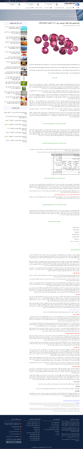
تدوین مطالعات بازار (38, 7)
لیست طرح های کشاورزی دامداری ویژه (33, 423)
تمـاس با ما (7, 1)
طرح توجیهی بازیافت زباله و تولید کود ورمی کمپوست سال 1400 (13, 87)
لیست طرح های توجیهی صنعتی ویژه (33, 422)
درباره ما (12, 1)
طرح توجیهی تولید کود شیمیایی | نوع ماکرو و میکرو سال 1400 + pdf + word (12, 82)
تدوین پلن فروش (29, 7)
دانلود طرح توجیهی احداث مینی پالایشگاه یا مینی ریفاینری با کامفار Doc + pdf (12, 58)
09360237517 (76, 1)
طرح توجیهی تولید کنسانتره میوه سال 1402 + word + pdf (13, 97)
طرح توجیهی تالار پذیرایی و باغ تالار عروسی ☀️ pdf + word (13, 62)
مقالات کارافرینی (37, 429)
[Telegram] (20, 442)
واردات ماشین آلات (48, 7)
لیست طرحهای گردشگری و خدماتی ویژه (33, 425)
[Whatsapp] (19, 1)
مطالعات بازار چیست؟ (55, 426)
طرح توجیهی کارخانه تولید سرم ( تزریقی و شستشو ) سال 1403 (12, 32)
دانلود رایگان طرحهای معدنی (35, 440)
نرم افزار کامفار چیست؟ (55, 424)
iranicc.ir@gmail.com (68, 1)
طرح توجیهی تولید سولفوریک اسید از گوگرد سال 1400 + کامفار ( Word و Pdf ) (12, 72)
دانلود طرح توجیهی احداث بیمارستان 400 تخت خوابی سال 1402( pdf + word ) (12, 68)
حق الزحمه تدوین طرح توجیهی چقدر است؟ (51, 429)
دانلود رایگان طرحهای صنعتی (35, 434)
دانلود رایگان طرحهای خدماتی (35, 438)
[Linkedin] (10, 442)
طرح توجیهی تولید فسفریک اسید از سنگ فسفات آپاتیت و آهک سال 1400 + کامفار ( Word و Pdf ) (12, 78)
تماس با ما (57, 435)
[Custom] (15, 1)
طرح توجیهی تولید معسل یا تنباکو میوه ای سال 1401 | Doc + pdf (12, 42)
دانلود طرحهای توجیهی (59, 7)
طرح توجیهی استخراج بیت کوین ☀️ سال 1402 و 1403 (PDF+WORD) (12, 47)
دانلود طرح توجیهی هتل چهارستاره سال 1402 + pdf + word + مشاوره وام (12, 102)
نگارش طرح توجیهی (70, 7)
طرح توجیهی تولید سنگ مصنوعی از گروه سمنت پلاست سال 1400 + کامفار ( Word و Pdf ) (12, 93)
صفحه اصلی (57, 431)
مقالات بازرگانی (37, 431)
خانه (77, 7)
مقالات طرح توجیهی (36, 427)
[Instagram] (21, 1)
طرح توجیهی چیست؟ (55, 422)
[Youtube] (25, 1)
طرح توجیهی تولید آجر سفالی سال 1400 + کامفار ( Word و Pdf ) (12, 52)
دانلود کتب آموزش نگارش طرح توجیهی (33, 432)
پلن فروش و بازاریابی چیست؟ (54, 427)
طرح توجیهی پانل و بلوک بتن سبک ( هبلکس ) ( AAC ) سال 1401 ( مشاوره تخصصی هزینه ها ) (13, 38)
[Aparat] (18, 442)
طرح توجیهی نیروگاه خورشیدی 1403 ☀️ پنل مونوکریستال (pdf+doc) (12, 27)
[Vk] (17, 1)
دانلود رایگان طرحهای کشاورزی (34, 436)
